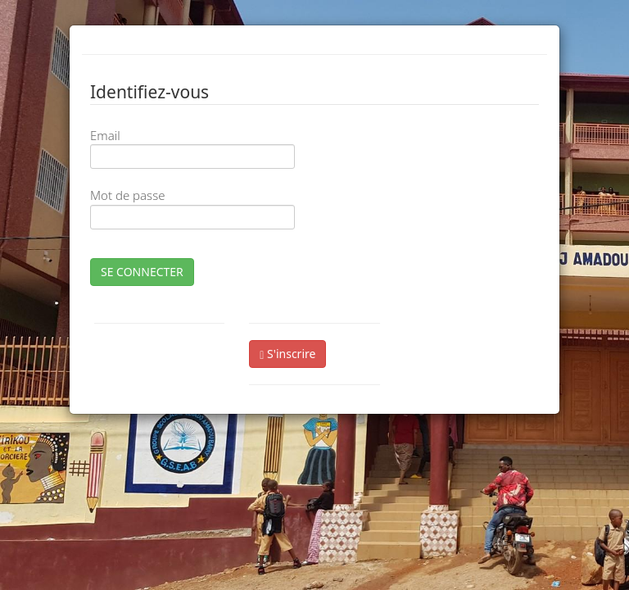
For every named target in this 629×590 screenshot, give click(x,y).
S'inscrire (287, 353)
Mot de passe (127, 195)
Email (105, 135)
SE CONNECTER (142, 271)
